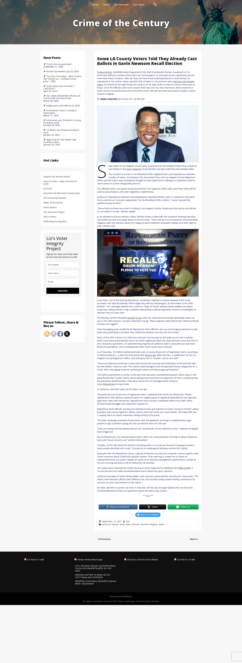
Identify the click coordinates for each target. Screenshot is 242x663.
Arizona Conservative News (142, 559)
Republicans (109, 384)
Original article (104, 72)
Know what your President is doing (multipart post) (62, 121)
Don (128, 521)
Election (136, 524)
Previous (105, 539)
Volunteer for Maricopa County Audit (61, 193)
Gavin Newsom (134, 169)
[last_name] (62, 273)
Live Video (138, 4)
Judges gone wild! (55, 105)
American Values (110, 524)
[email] (62, 281)
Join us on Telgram (147, 514)
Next (193, 539)
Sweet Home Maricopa (89, 559)
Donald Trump (134, 317)
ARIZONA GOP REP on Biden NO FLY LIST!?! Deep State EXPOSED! (92, 576)
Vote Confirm (49, 217)
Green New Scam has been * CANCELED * (59, 87)
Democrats (150, 355)
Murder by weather (56, 71)
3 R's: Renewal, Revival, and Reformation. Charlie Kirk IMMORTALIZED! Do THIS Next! (95, 568)
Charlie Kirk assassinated (58, 64)
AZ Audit (47, 188)
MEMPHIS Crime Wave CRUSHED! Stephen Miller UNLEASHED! (96, 582)
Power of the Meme (53, 202)
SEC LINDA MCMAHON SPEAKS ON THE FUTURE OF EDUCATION (61, 97)
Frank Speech (50, 207)
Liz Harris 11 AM (186, 559)
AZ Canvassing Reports (54, 198)
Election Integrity (149, 524)
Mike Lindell (184, 468)
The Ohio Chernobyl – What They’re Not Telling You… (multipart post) (62, 77)
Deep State (125, 524)
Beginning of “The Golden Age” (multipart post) (60, 140)
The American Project (54, 212)
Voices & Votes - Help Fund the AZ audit (60, 182)
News (106, 4)
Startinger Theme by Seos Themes (142, 601)
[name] (62, 265)
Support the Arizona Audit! (56, 176)
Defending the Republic (55, 221)
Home (95, 4)
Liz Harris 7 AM (35, 559)
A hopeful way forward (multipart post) (61, 131)
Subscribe (63, 290)
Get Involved (121, 4)
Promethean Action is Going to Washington (59, 111)
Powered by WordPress (121, 596)
